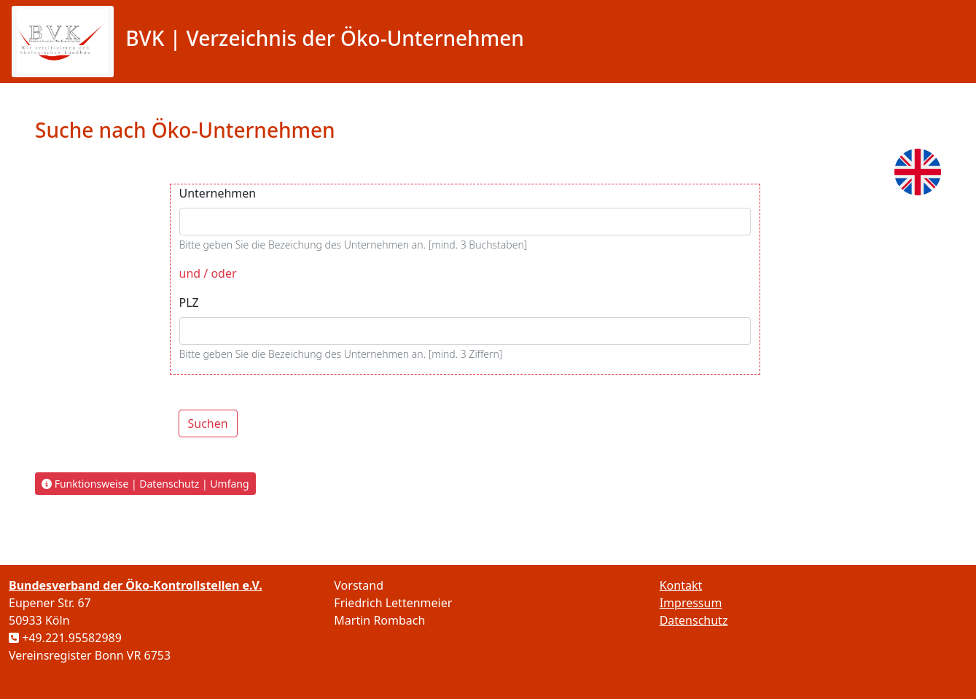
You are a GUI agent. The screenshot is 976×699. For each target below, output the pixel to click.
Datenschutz (694, 620)
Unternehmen (218, 193)
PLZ (189, 302)
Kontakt (681, 585)
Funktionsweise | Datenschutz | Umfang (145, 484)
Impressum (691, 603)
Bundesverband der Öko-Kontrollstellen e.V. (135, 585)
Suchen (208, 423)
